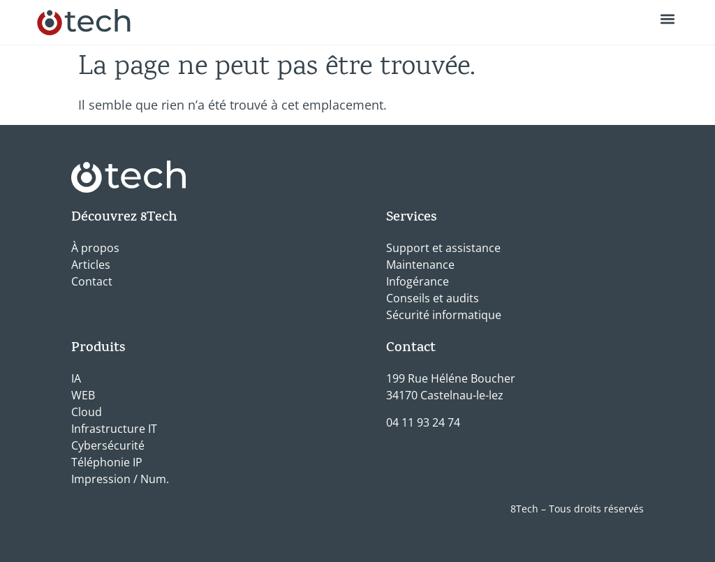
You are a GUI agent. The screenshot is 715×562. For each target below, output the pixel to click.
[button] (667, 18)
